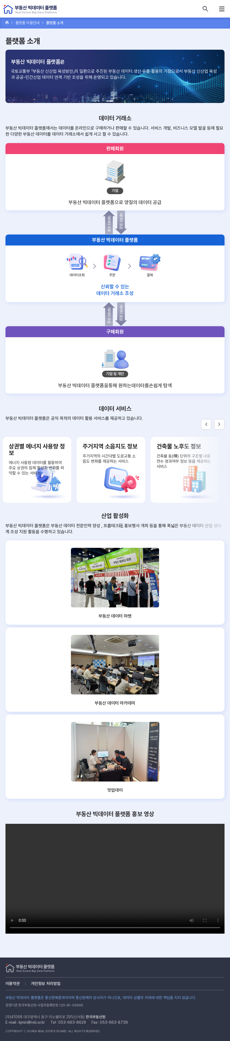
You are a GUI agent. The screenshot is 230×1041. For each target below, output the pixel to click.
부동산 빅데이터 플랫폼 (30, 9)
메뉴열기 (222, 9)
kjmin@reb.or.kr (32, 1022)
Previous (206, 424)
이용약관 (12, 983)
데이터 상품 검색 (205, 9)
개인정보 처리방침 (46, 983)
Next (219, 424)
